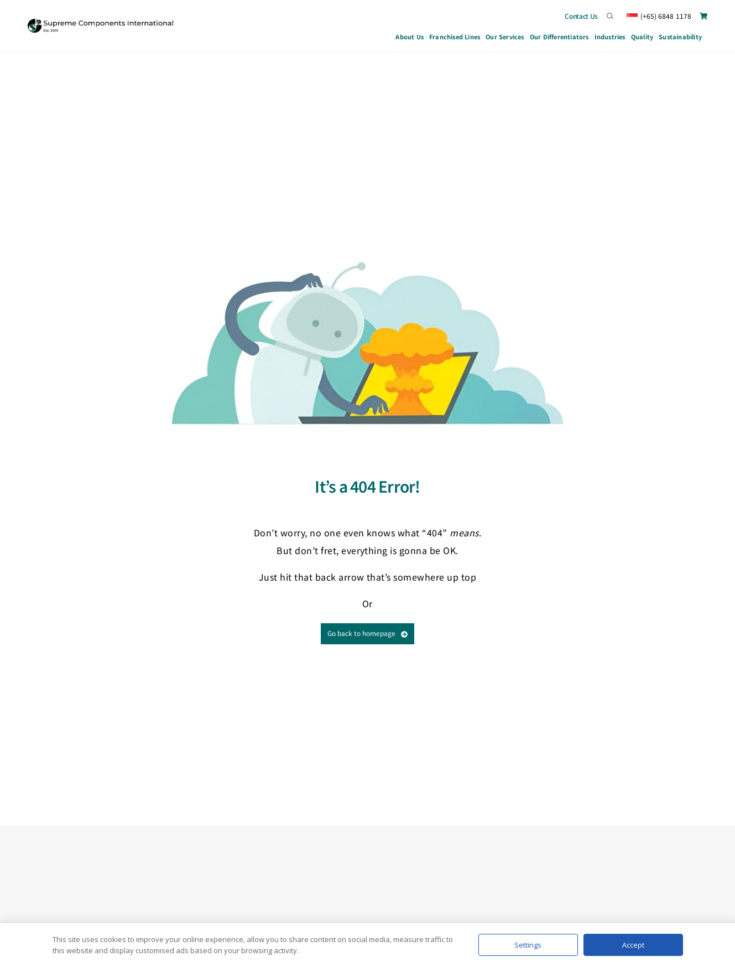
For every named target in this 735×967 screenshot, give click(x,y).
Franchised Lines (454, 36)
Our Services (505, 38)
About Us (409, 36)
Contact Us (581, 15)
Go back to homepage (367, 633)
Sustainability (680, 36)
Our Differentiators (559, 36)
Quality (642, 36)
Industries (610, 38)
